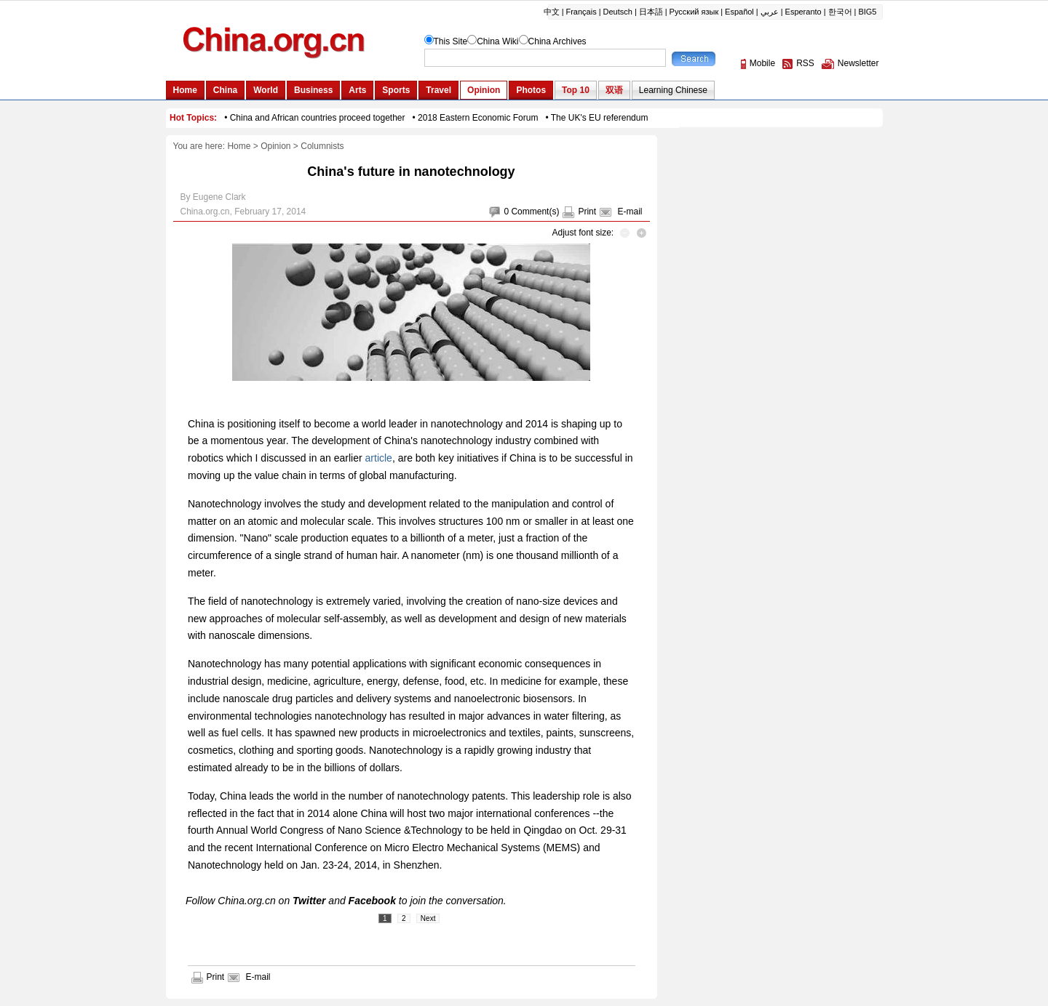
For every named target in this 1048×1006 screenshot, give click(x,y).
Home (238, 146)
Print (587, 211)
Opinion (275, 146)
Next (428, 918)
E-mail (629, 211)
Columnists (322, 146)
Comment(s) (535, 211)
